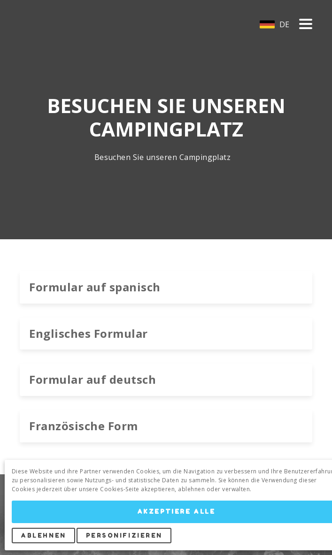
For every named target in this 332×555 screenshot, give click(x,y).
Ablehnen (43, 535)
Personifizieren (124, 535)
